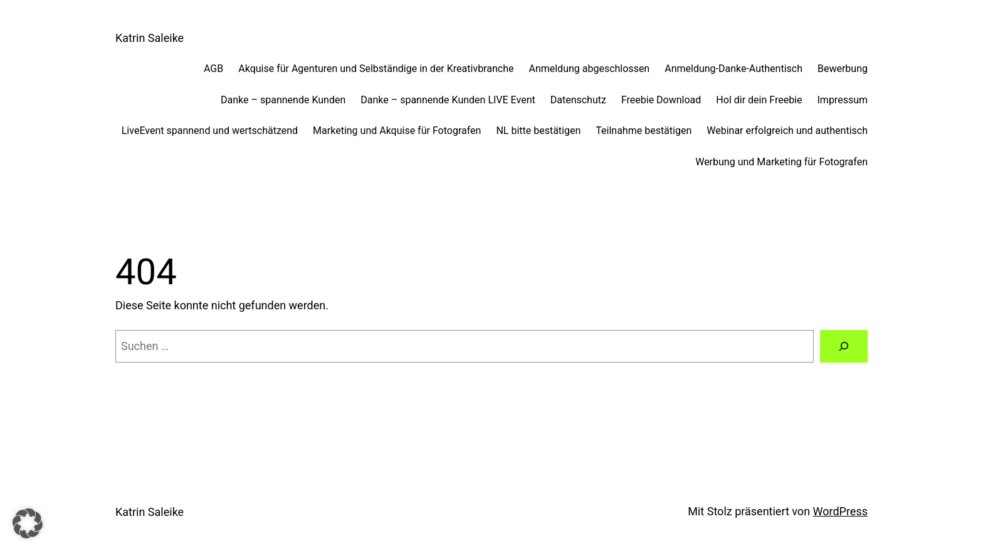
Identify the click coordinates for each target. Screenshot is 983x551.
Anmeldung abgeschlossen (588, 69)
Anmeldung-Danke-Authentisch (733, 69)
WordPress (840, 511)
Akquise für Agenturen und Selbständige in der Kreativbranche (375, 69)
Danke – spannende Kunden (283, 100)
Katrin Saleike (149, 37)
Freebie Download (661, 100)
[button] (27, 523)
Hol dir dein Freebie (759, 100)
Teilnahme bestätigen (643, 130)
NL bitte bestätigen (538, 130)
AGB (213, 69)
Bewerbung (842, 69)
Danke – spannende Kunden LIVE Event (447, 100)
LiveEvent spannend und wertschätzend (210, 130)
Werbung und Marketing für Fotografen (781, 162)
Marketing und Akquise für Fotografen (397, 130)
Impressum (842, 100)
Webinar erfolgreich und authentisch (787, 130)
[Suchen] (844, 346)
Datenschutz (578, 100)
